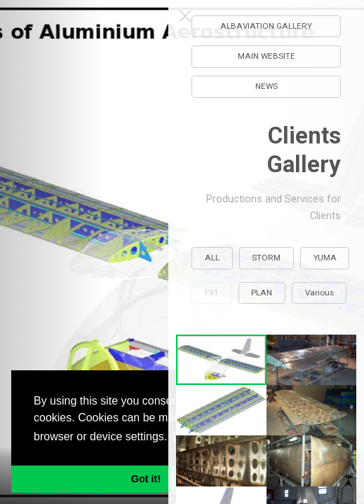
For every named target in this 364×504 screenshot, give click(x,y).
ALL (212, 257)
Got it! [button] (146, 478)
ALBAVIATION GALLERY (267, 26)
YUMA (325, 257)
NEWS (266, 86)
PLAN (262, 293)
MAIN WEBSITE (266, 56)
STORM (266, 257)
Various (319, 293)
